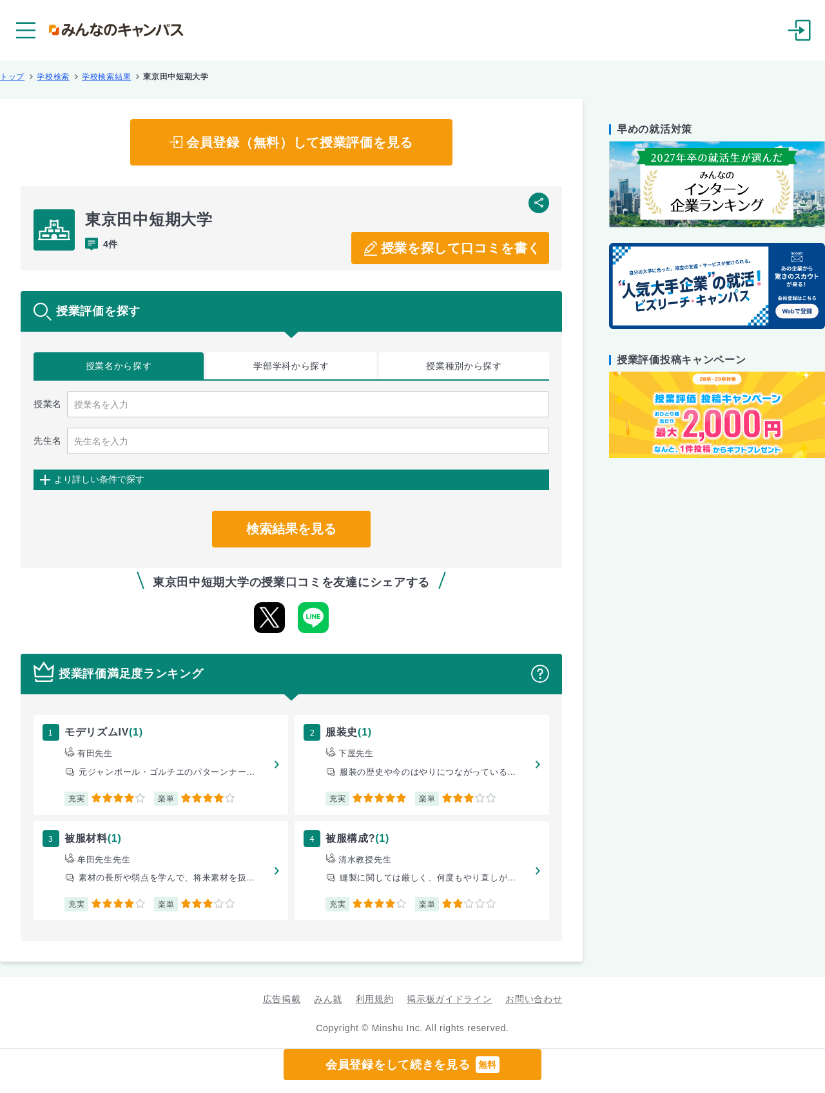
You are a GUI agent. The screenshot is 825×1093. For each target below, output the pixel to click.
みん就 (328, 999)
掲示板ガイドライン (449, 999)
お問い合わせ (533, 999)
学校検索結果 (106, 76)
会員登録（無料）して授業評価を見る (299, 142)
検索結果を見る (291, 529)
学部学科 (291, 366)
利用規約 (375, 999)
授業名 (119, 366)
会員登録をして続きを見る (412, 1064)
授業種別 (464, 366)
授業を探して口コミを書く (461, 248)
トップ (12, 76)
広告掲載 (282, 999)
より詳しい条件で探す (99, 479)
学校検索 (53, 76)
